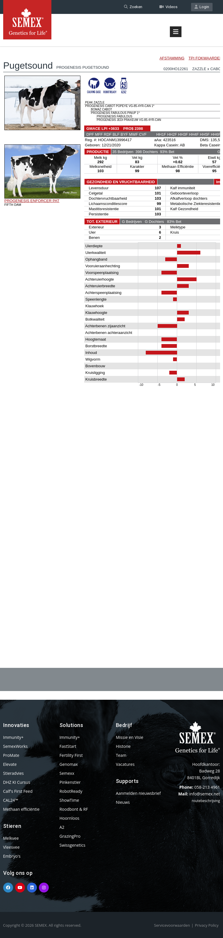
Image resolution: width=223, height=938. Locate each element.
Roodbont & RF (74, 809)
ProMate (11, 755)
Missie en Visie (129, 737)
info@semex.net (204, 794)
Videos (168, 7)
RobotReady (71, 791)
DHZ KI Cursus (16, 782)
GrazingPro (70, 836)
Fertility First (71, 755)
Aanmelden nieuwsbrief (138, 793)
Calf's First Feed (18, 791)
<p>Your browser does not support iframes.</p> (111, 341)
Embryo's (12, 856)
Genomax (69, 764)
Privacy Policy (206, 925)
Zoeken (133, 7)
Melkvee (11, 838)
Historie (123, 746)
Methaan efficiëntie (21, 809)
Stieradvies (13, 773)
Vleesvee (11, 847)
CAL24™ (10, 800)
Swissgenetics (72, 845)
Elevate (10, 764)
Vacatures (125, 764)
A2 (62, 827)
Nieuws (123, 802)
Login (202, 7)
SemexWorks (15, 746)
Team (121, 755)
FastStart (68, 746)
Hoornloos (70, 818)
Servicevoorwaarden (172, 925)
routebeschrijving (206, 800)
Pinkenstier (70, 782)
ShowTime (69, 800)
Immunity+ (13, 737)
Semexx (67, 773)
